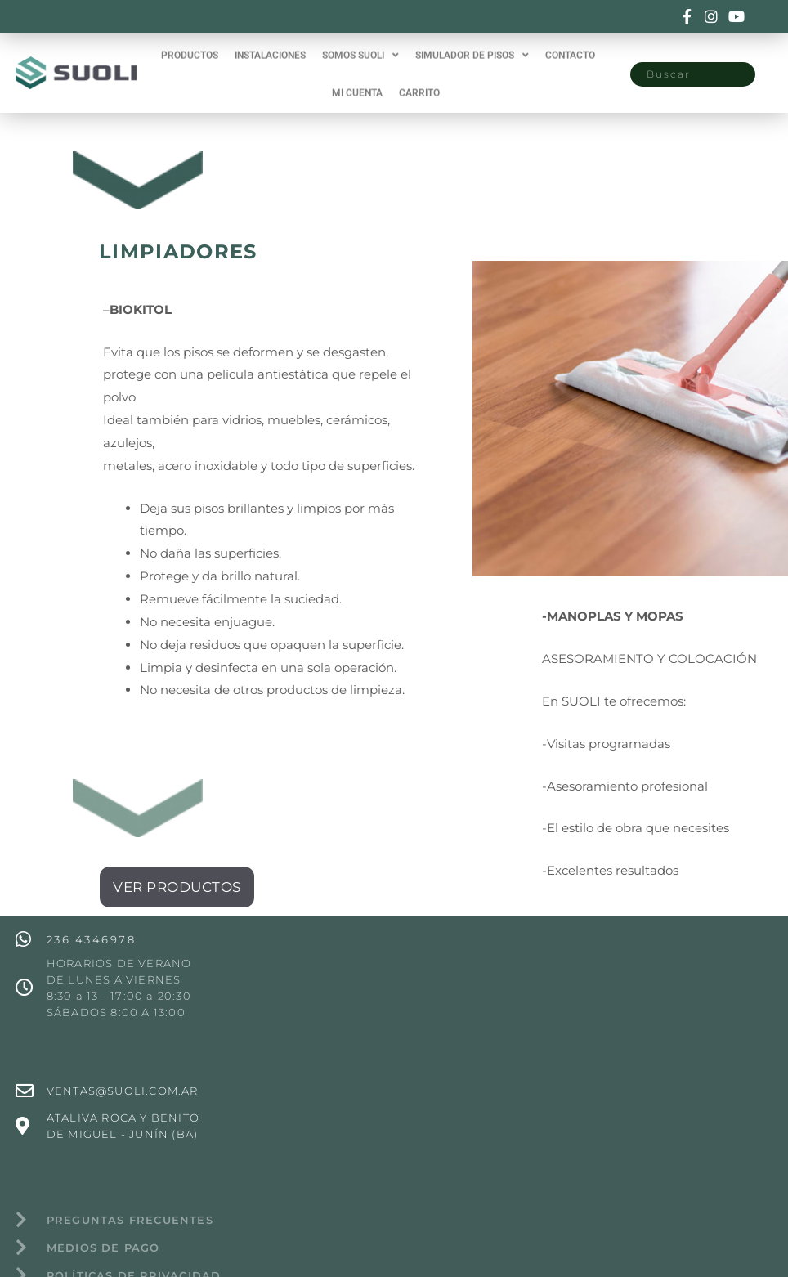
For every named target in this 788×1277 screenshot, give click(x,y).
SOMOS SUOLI (360, 49)
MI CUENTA (357, 86)
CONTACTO (570, 49)
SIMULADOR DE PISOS (472, 49)
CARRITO (419, 86)
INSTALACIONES (270, 49)
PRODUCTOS (189, 49)
